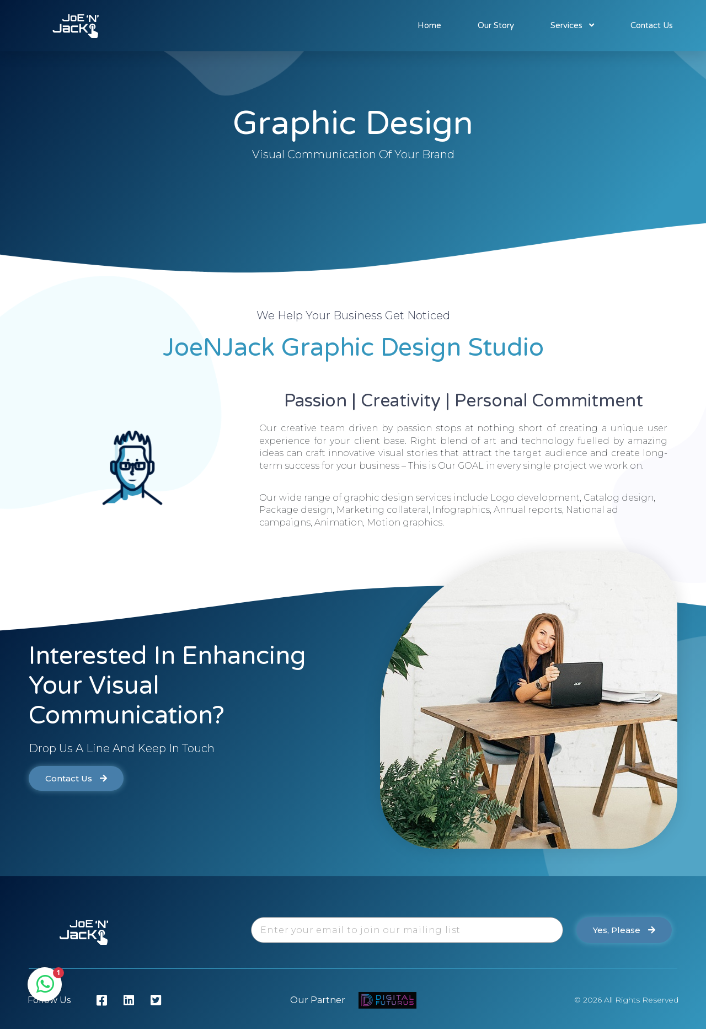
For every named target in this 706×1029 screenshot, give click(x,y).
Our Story (496, 25)
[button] (76, 778)
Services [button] (572, 25)
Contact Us (651, 25)
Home (429, 25)
